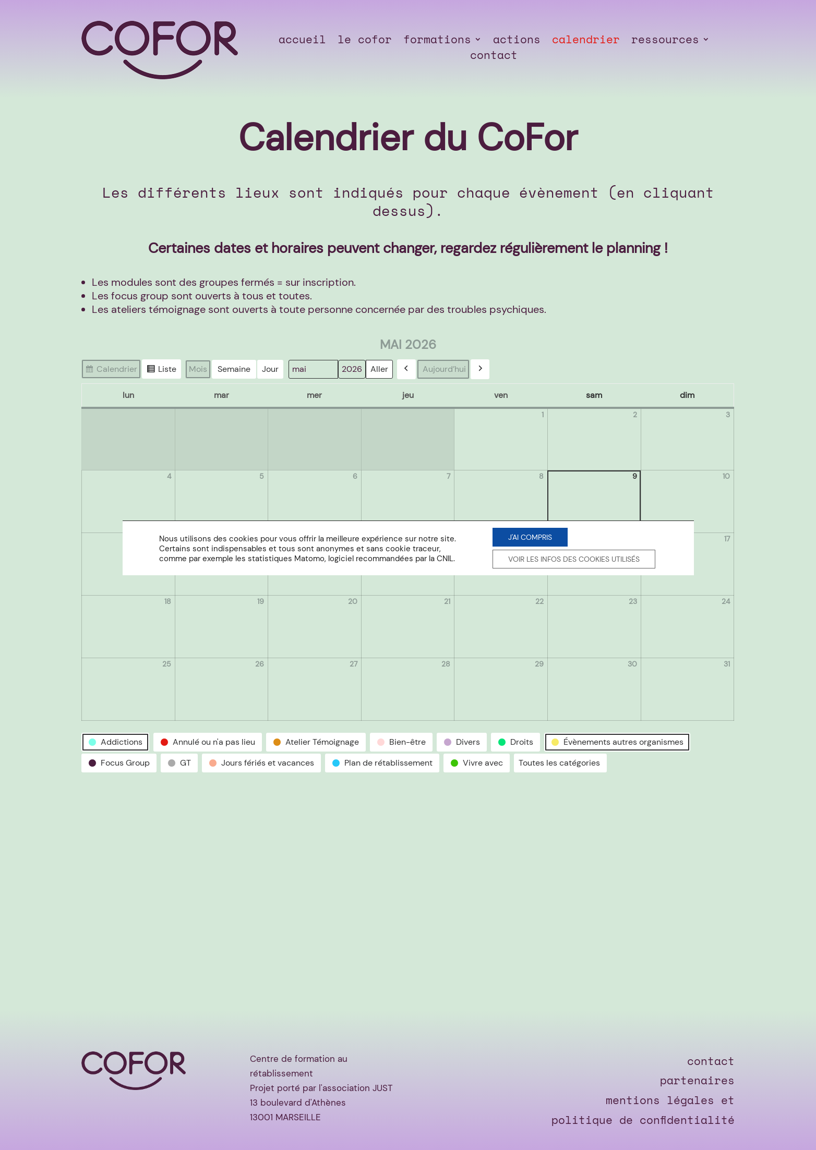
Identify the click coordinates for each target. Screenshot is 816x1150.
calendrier (586, 41)
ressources (665, 41)
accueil (302, 41)
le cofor (365, 41)
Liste (161, 370)
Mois (198, 369)
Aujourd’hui (444, 369)
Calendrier (111, 370)
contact (494, 57)
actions (517, 41)
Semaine (234, 369)
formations (437, 41)
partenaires (697, 1080)
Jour (270, 369)
